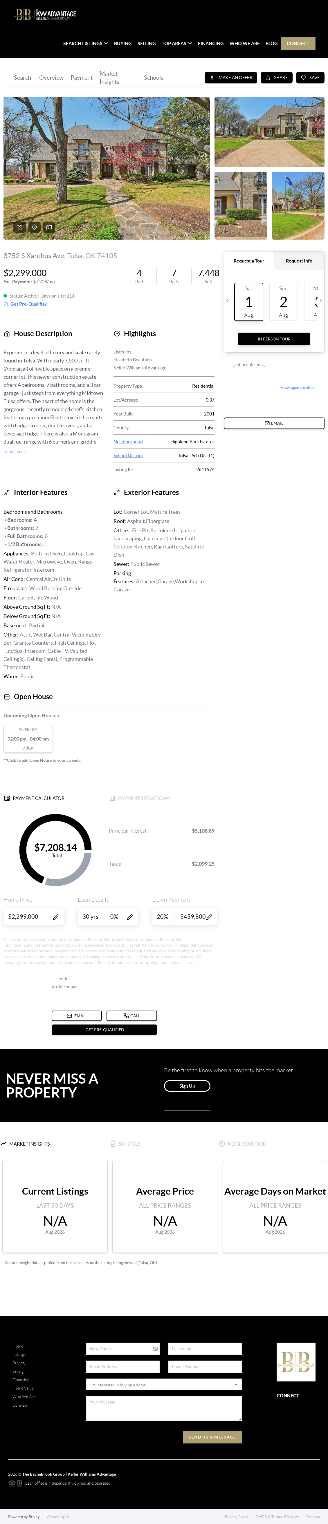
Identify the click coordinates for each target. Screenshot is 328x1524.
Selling (147, 43)
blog (272, 43)
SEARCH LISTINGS (85, 43)
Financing (211, 43)
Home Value (23, 1388)
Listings (19, 1354)
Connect (298, 43)
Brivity (34, 1517)
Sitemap (313, 1517)
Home (17, 1346)
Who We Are (245, 43)
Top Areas (177, 43)
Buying (123, 43)
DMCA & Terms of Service (277, 1517)
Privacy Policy (236, 1517)
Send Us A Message (212, 1437)
